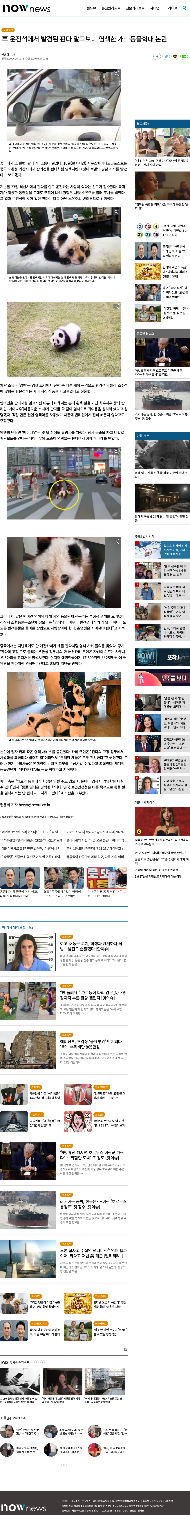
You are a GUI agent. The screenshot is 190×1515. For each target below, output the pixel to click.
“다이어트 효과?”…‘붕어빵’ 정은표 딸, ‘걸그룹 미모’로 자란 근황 (115, 1433)
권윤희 (5, 55)
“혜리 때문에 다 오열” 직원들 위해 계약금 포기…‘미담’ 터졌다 (103, 1400)
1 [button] (61, 1465)
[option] (61, 1387)
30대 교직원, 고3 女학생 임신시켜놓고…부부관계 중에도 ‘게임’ (71, 1433)
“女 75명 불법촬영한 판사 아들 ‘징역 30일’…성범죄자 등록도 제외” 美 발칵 (61, 1400)
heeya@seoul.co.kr (34, 804)
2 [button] (64, 1465)
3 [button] (66, 1465)
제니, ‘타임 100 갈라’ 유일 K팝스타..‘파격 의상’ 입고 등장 (115, 1451)
